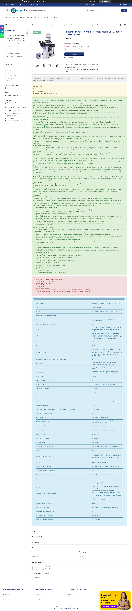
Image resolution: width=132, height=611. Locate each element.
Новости (45, 17)
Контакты (37, 17)
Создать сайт (34, 1)
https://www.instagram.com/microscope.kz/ (26, 121)
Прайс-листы (9, 47)
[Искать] (124, 10)
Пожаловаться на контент (71, 608)
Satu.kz (74, 607)
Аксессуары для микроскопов (16, 35)
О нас (28, 17)
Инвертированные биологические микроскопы (73, 25)
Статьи (53, 17)
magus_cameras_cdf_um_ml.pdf (43, 569)
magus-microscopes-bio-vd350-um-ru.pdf (45, 567)
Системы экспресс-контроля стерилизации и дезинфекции (16, 39)
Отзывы (7, 60)
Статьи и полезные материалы (14, 56)
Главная (7, 17)
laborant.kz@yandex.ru (13, 113)
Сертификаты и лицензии (12, 53)
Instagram (6, 597)
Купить (74, 54)
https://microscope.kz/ (13, 110)
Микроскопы (11, 33)
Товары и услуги (17, 17)
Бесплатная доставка (70, 62)
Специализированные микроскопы (47, 25)
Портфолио (39, 599)
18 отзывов (95, 1)
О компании (39, 594)
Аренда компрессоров (14, 43)
